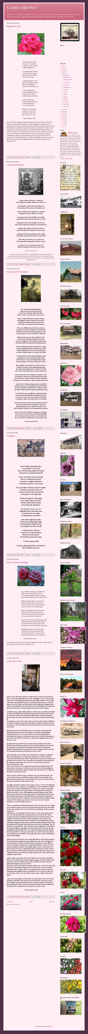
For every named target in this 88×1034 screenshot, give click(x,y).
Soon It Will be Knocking (17, 562)
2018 (63, 73)
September (66, 87)
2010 (63, 126)
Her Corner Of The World (17, 272)
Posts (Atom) (16, 904)
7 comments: (27, 264)
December (65, 75)
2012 (63, 121)
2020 (63, 68)
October (65, 85)
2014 (63, 116)
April (64, 99)
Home (31, 901)
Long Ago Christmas (15, 165)
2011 (63, 123)
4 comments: (27, 157)
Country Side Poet (22, 7)
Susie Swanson (73, 132)
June (64, 94)
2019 (63, 71)
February (65, 104)
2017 (63, 109)
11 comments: (28, 428)
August (65, 89)
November (66, 82)
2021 (63, 66)
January (65, 106)
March (65, 101)
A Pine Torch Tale (14, 661)
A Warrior (11, 436)
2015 (63, 114)
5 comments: (27, 554)
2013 (63, 119)
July (64, 92)
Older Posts (52, 901)
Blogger (50, 1026)
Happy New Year (14, 26)
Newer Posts (10, 901)
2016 (63, 111)
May (64, 97)
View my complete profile (66, 158)
